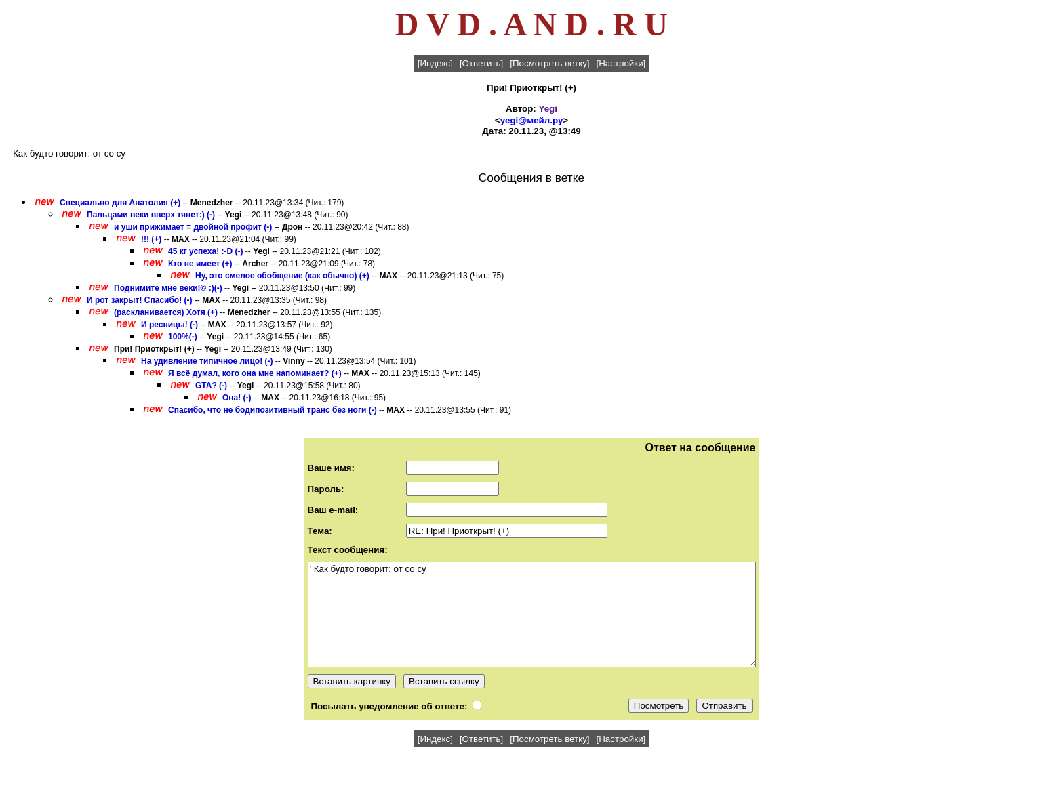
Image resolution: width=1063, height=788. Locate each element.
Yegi (548, 109)
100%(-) (182, 336)
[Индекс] (435, 63)
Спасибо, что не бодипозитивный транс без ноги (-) (272, 410)
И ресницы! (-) (169, 324)
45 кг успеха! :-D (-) (205, 251)
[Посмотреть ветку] (549, 63)
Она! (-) (237, 397)
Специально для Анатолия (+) (120, 202)
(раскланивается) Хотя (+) (166, 312)
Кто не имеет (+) (200, 263)
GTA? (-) (211, 385)
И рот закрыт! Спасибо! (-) (140, 300)
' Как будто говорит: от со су (532, 614)
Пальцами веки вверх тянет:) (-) (151, 215)
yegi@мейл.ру (531, 120)
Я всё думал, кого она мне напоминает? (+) (255, 373)
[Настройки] (621, 63)
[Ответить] (481, 63)
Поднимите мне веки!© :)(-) (168, 288)
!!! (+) (151, 239)
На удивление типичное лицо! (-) (207, 361)
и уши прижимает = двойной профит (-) (193, 227)
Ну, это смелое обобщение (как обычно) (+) (282, 276)
